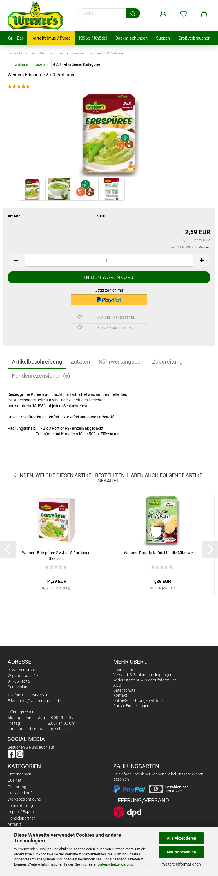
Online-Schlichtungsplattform (138, 700)
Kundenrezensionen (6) (41, 375)
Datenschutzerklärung (115, 864)
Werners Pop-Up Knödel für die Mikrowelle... (162, 552)
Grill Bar (15, 38)
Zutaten (80, 361)
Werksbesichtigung (24, 799)
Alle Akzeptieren (181, 838)
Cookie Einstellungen (131, 706)
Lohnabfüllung (20, 805)
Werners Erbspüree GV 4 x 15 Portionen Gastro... (56, 555)
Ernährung (17, 787)
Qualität (14, 780)
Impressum (123, 669)
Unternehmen (19, 774)
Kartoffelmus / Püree (51, 38)
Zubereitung (167, 361)
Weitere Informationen (181, 864)
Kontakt (120, 695)
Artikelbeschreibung (37, 361)
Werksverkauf (20, 793)
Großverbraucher (194, 38)
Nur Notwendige (181, 852)
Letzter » (41, 64)
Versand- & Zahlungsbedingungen (142, 674)
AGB (117, 685)
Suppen (163, 38)
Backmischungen (131, 38)
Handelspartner (21, 818)
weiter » (21, 64)
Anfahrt (14, 824)
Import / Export (21, 811)
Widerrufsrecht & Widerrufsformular (144, 680)
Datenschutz (124, 690)
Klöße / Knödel (93, 38)
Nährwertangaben (121, 361)
